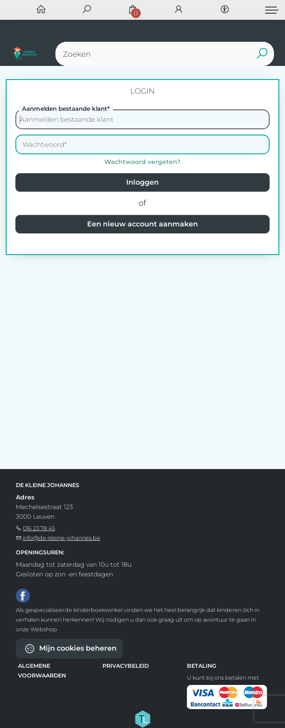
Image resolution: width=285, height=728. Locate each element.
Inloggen (142, 182)
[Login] (178, 10)
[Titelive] (142, 718)
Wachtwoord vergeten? (142, 162)
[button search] (262, 54)
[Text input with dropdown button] (167, 54)
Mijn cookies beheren (70, 648)
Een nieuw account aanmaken (142, 224)
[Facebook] (23, 595)
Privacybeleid (125, 665)
